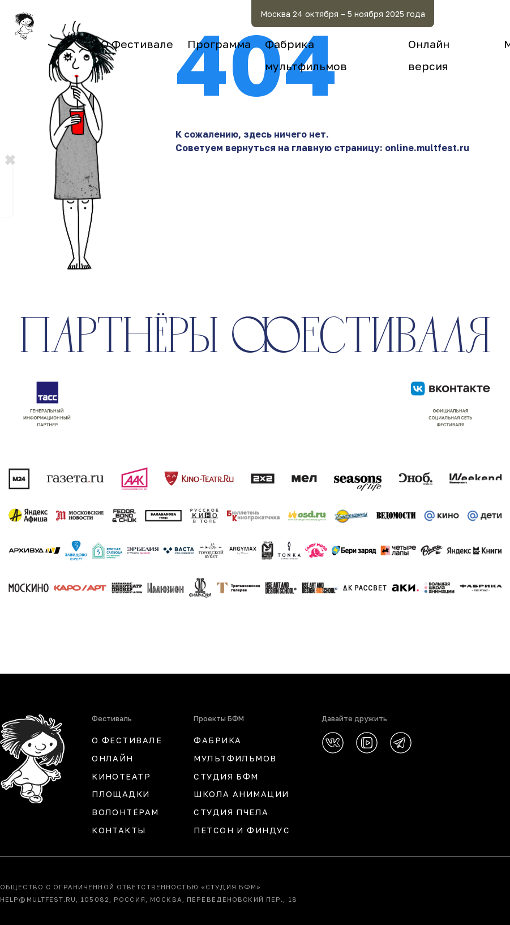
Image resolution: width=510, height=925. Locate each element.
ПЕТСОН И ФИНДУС (242, 830)
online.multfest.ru (427, 147)
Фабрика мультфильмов (412, 43)
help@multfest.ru (38, 899)
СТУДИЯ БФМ (226, 776)
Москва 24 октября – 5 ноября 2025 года (408, 14)
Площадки (121, 794)
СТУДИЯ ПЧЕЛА (231, 812)
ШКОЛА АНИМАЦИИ (241, 794)
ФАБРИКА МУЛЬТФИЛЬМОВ (235, 749)
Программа (299, 43)
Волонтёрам (125, 812)
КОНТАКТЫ (119, 830)
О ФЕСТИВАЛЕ (127, 740)
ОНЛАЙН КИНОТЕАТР (121, 767)
